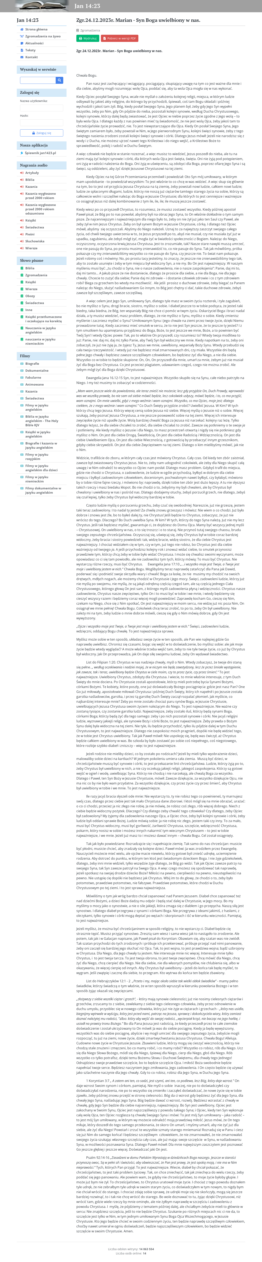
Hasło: (24, 115)
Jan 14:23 (87, 6)
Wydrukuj (88, 38)
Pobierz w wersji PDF (120, 38)
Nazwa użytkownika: (34, 101)
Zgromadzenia (90, 30)
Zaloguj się (41, 133)
